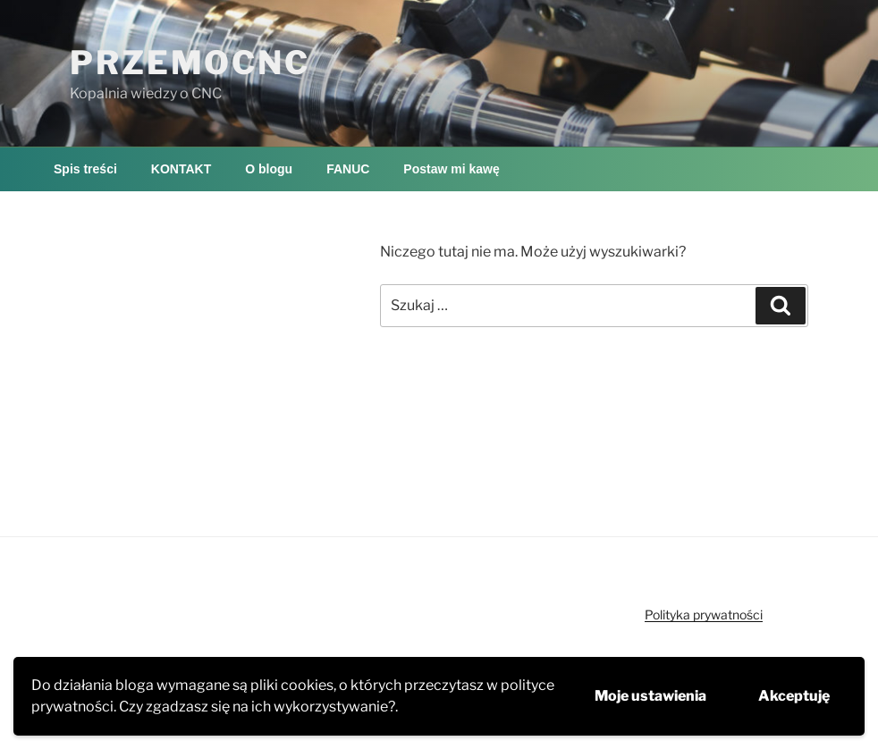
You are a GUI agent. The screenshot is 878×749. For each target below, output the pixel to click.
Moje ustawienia (650, 695)
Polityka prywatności (704, 614)
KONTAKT (181, 169)
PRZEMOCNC (190, 62)
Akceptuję (794, 695)
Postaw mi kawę (451, 169)
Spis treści (85, 169)
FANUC (347, 169)
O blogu (268, 169)
